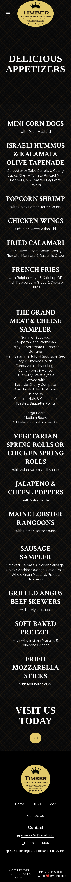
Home (21, 804)
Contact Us (36, 816)
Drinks (37, 804)
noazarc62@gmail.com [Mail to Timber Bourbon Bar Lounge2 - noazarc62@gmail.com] (37, 835)
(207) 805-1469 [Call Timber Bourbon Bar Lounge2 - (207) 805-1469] (38, 843)
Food (53, 804)
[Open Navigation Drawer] (7, 13)
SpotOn (60, 875)
